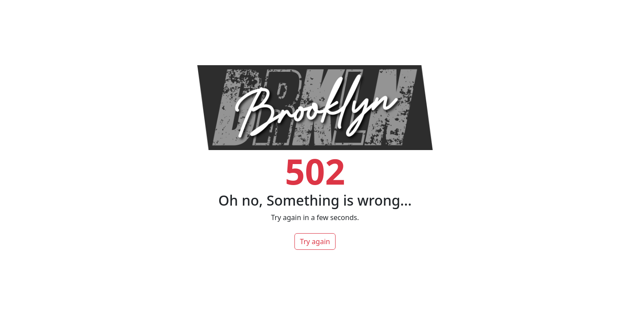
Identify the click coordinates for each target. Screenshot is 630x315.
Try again (315, 241)
